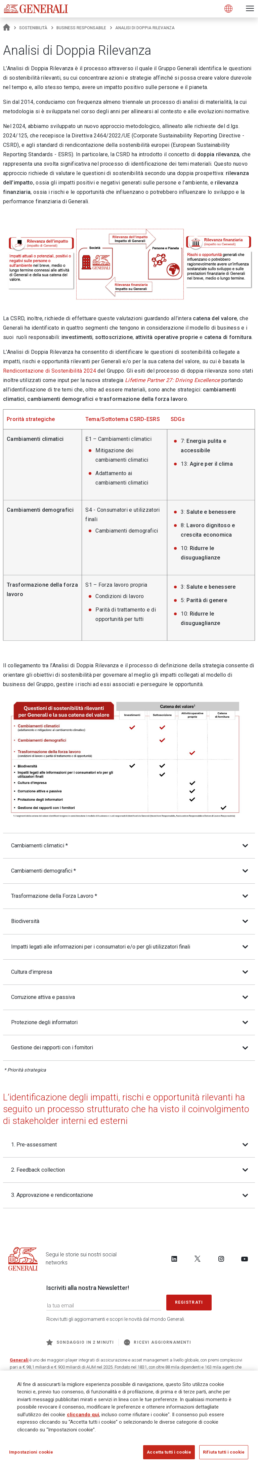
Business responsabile (81, 28)
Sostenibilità (33, 28)
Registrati (189, 1304)
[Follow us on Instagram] (221, 1261)
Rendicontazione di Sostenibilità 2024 (49, 371)
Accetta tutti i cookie (169, 1454)
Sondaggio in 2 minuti (80, 1345)
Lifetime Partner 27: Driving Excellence (172, 380)
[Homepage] (6, 28)
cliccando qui (83, 1417)
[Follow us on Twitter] (197, 1261)
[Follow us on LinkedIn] (174, 1261)
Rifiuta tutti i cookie (224, 1454)
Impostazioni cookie (31, 1454)
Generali (19, 1362)
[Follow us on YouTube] (245, 1261)
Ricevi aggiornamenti (157, 1345)
